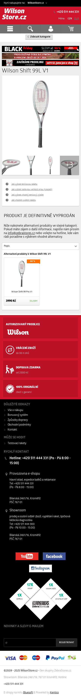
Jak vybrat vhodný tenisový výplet (27, 195)
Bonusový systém (18, 415)
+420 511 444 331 (67, 12)
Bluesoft (28, 692)
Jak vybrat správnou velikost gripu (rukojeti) (31, 190)
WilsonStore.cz (36, 3)
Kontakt (12, 429)
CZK (70, 18)
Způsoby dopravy (18, 420)
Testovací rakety (17, 443)
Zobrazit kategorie (40, 37)
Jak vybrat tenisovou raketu (24, 184)
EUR (76, 18)
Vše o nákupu (15, 410)
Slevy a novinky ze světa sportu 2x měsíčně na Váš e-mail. (36, 633)
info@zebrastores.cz (21, 233)
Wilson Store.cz (14, 14)
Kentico (54, 692)
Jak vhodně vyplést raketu (23, 200)
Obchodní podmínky (19, 424)
